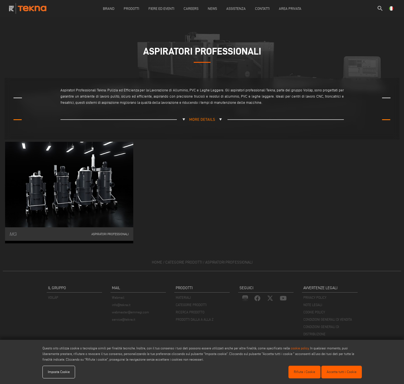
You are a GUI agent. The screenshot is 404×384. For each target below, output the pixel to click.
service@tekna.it (123, 319)
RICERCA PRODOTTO (190, 312)
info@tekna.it (121, 305)
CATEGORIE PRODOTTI (191, 305)
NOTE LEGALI (312, 305)
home (157, 262)
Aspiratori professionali (228, 262)
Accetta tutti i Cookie (341, 372)
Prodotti (131, 8)
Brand (108, 8)
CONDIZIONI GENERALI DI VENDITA (327, 319)
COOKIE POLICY (314, 312)
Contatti (262, 8)
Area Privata (290, 8)
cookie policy (300, 348)
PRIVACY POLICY (314, 297)
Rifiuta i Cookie (304, 372)
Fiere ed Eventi (161, 8)
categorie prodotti (183, 262)
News (212, 8)
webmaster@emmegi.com (130, 312)
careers (191, 8)
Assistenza (236, 8)
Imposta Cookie (59, 372)
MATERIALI (183, 297)
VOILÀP (53, 297)
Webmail (118, 297)
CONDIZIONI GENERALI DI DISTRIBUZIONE (321, 330)
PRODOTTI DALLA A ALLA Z (194, 319)
